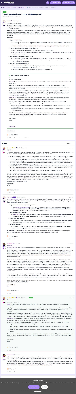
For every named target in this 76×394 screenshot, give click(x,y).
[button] (2, 3)
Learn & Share (9, 7)
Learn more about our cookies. (67, 383)
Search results (16, 214)
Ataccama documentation (22, 207)
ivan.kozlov (9, 243)
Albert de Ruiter (11, 148)
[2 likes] (13, 190)
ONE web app (10, 131)
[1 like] (12, 135)
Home (2, 7)
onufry (9, 21)
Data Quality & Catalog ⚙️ (21, 7)
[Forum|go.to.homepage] (9, 2)
